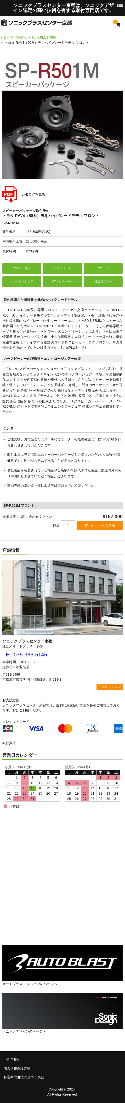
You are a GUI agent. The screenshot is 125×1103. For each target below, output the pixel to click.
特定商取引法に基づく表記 (24, 1077)
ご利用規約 (12, 1060)
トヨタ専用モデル (13, 37)
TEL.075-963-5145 (24, 655)
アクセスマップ (109, 687)
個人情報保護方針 (17, 1068)
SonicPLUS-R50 (43, 37)
